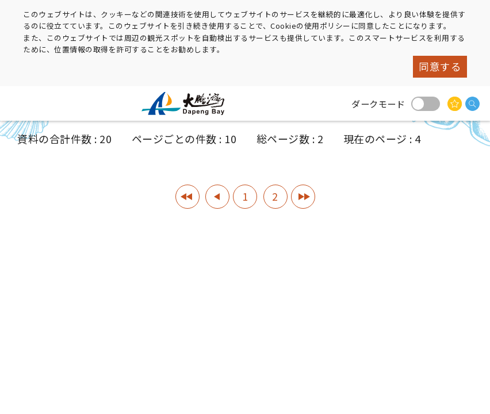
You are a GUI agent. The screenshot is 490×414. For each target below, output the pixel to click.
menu (20, 103)
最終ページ (303, 197)
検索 (472, 104)
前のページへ (217, 197)
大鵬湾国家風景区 (187, 103)
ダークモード (425, 104)
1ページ (187, 197)
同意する (440, 66)
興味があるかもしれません (454, 104)
